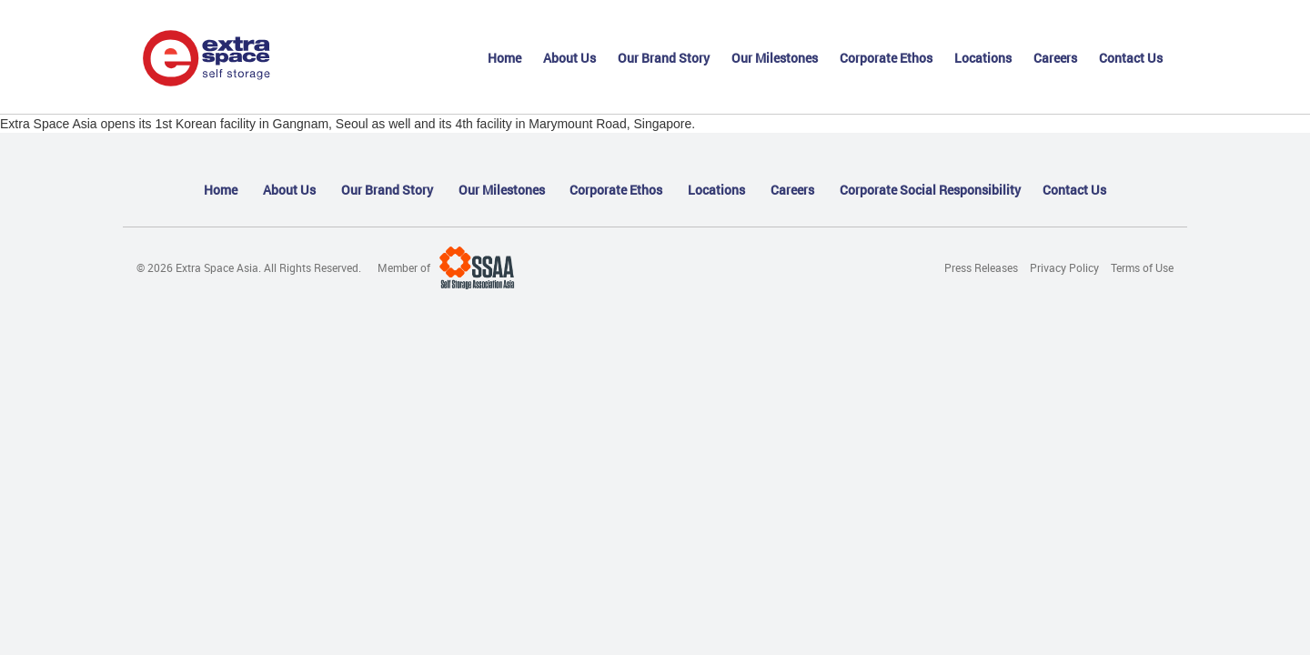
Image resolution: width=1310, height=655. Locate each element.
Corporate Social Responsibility (930, 189)
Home (504, 57)
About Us (569, 57)
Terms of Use (1142, 267)
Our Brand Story (664, 57)
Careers (1055, 57)
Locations (983, 57)
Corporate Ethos (886, 57)
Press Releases (981, 267)
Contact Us (1131, 57)
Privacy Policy (1064, 267)
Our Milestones (774, 57)
